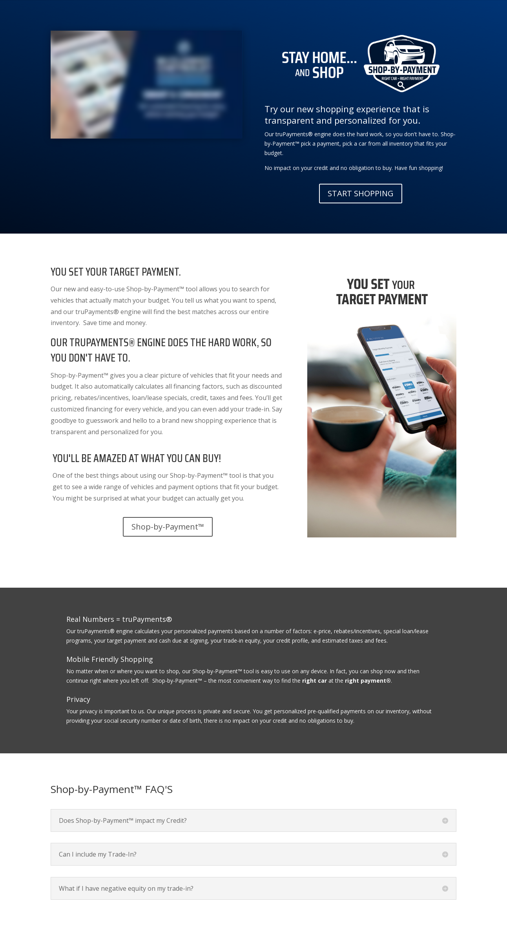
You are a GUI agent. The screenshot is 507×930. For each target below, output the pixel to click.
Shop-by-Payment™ (167, 526)
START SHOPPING (361, 193)
